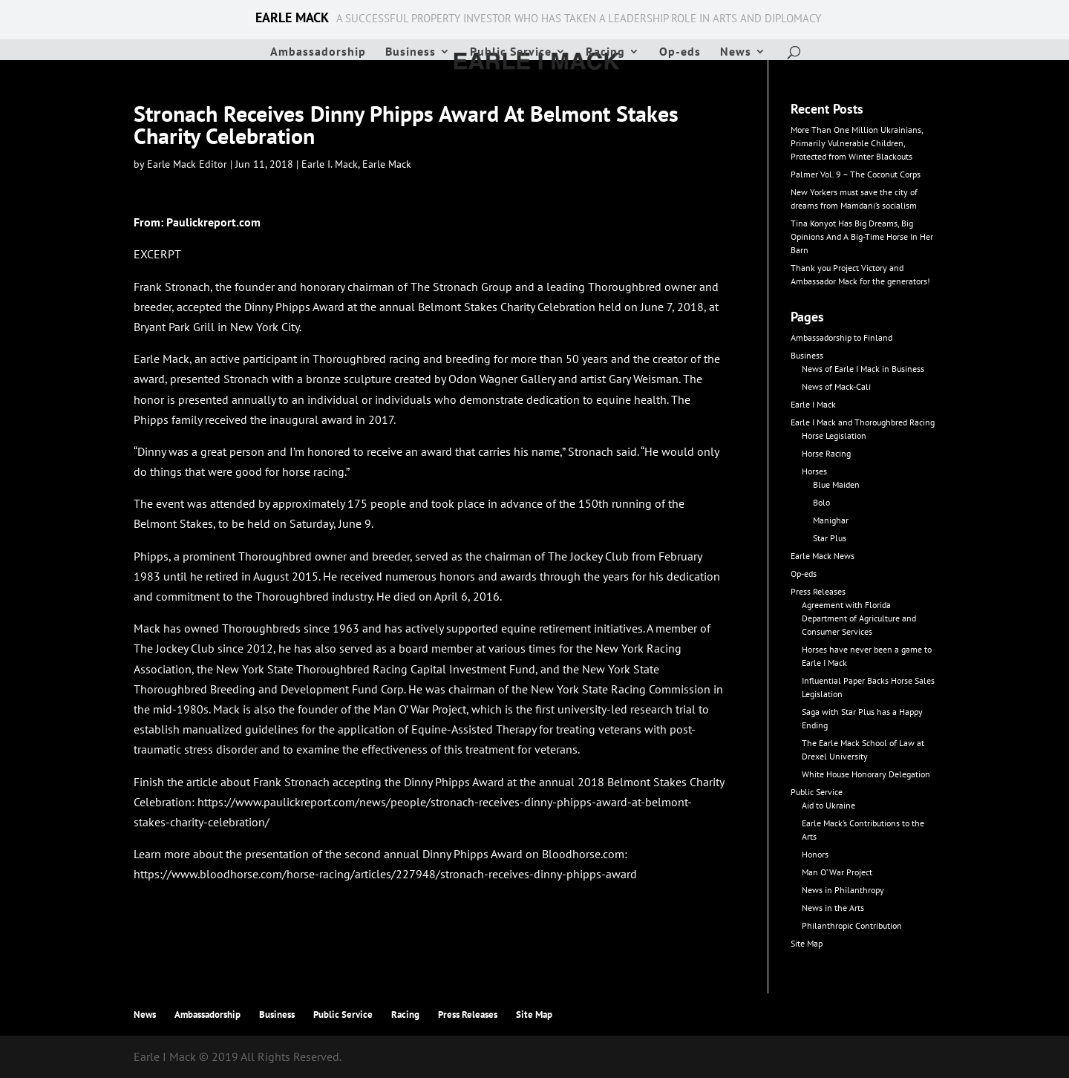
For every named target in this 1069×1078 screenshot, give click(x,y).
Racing (605, 52)
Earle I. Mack (329, 164)
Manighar (831, 520)
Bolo (821, 502)
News (735, 52)
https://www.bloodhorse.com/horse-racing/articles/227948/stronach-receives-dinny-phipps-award (385, 873)
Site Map (807, 943)
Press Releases (818, 591)
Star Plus (829, 537)
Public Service (511, 52)
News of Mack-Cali (836, 386)
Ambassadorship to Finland (841, 337)
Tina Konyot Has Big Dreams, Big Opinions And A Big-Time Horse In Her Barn (862, 236)
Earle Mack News (822, 555)
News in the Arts (833, 907)
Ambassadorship (318, 52)
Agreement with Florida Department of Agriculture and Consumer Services (859, 618)
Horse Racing (826, 453)
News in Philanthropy (843, 889)
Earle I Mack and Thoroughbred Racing (863, 422)
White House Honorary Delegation (866, 774)
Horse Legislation (834, 435)
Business (410, 52)
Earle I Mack (813, 404)
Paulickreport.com (213, 222)
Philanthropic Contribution (852, 925)
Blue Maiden (836, 484)
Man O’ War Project (837, 872)
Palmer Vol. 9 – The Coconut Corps (856, 174)
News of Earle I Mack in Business (863, 368)
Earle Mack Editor (187, 164)
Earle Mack (386, 164)
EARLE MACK (292, 18)
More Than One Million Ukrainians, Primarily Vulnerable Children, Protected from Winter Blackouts (857, 143)
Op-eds (680, 52)
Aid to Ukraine (828, 805)
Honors (815, 854)
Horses (814, 471)
